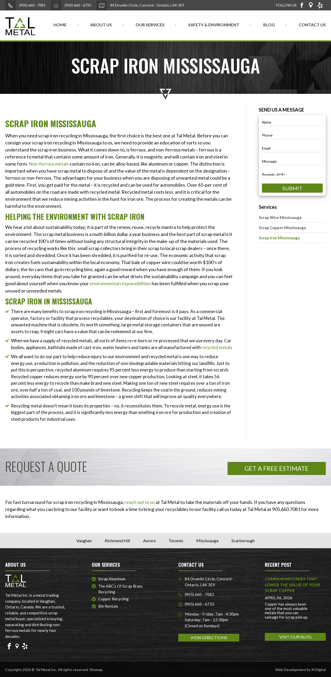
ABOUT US (101, 24)
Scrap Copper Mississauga (282, 227)
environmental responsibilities (120, 283)
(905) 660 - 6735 (71, 5)
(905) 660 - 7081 (25, 5)
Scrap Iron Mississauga (279, 237)
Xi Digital (318, 669)
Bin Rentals (108, 605)
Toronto (176, 540)
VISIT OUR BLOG (295, 636)
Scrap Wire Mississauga (280, 217)
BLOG (269, 24)
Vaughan (84, 540)
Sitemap (96, 669)
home (59, 24)
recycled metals (216, 347)
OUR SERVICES (150, 24)
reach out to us (140, 501)
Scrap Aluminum (111, 578)
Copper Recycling (113, 598)
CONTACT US (312, 24)
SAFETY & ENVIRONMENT (213, 24)
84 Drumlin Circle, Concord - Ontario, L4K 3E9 (140, 5)
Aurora (149, 540)
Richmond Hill (117, 540)
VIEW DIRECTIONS (209, 637)
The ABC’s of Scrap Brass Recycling (120, 588)
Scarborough (243, 540)
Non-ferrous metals (49, 164)
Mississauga (207, 540)
